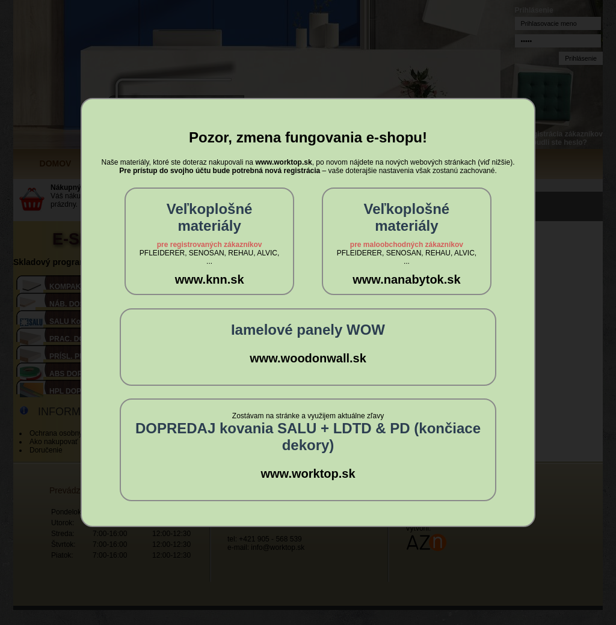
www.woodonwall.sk (308, 358)
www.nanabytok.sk (406, 279)
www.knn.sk (209, 279)
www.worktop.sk (307, 473)
